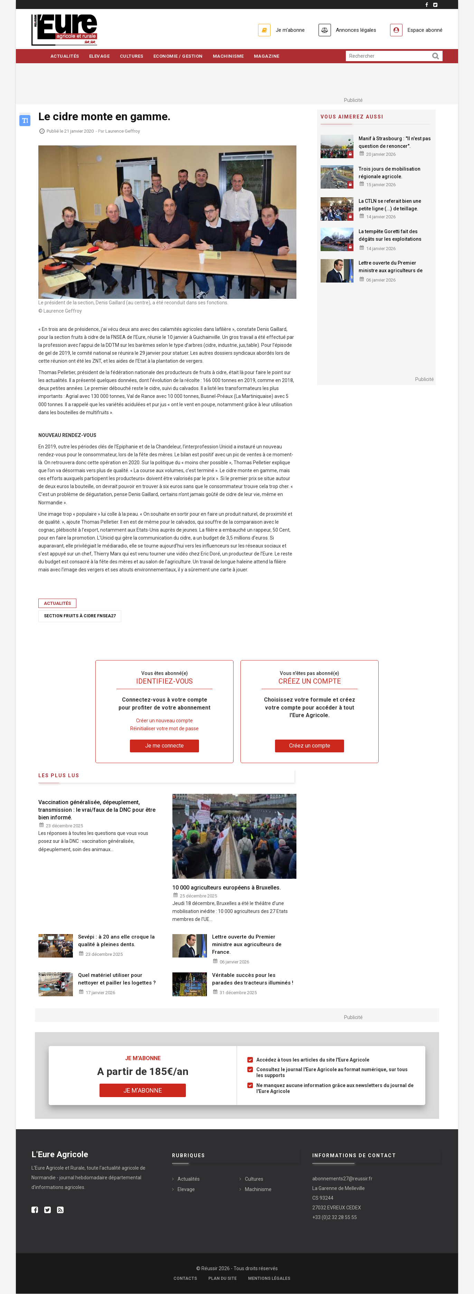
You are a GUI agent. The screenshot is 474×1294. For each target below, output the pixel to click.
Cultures (132, 56)
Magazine (268, 56)
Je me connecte (164, 746)
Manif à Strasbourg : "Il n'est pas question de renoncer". (395, 142)
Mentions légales (269, 1278)
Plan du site (222, 1278)
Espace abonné (424, 30)
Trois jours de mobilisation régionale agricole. (389, 173)
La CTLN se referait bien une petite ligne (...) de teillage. (390, 205)
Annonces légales (352, 30)
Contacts (185, 1278)
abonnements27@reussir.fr (342, 1179)
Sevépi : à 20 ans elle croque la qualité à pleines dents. (116, 941)
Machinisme (229, 56)
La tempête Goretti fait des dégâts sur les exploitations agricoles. (390, 239)
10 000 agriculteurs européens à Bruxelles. (226, 888)
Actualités (64, 56)
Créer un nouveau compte (164, 721)
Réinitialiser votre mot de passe (164, 729)
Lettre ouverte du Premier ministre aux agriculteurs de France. (391, 270)
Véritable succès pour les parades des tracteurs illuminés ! (252, 979)
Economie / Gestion (179, 56)
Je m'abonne (284, 30)
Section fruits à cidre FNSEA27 (80, 616)
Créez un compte (309, 746)
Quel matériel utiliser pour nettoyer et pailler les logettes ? (117, 979)
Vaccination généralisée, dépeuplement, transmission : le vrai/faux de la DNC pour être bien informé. (96, 810)
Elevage (99, 56)
